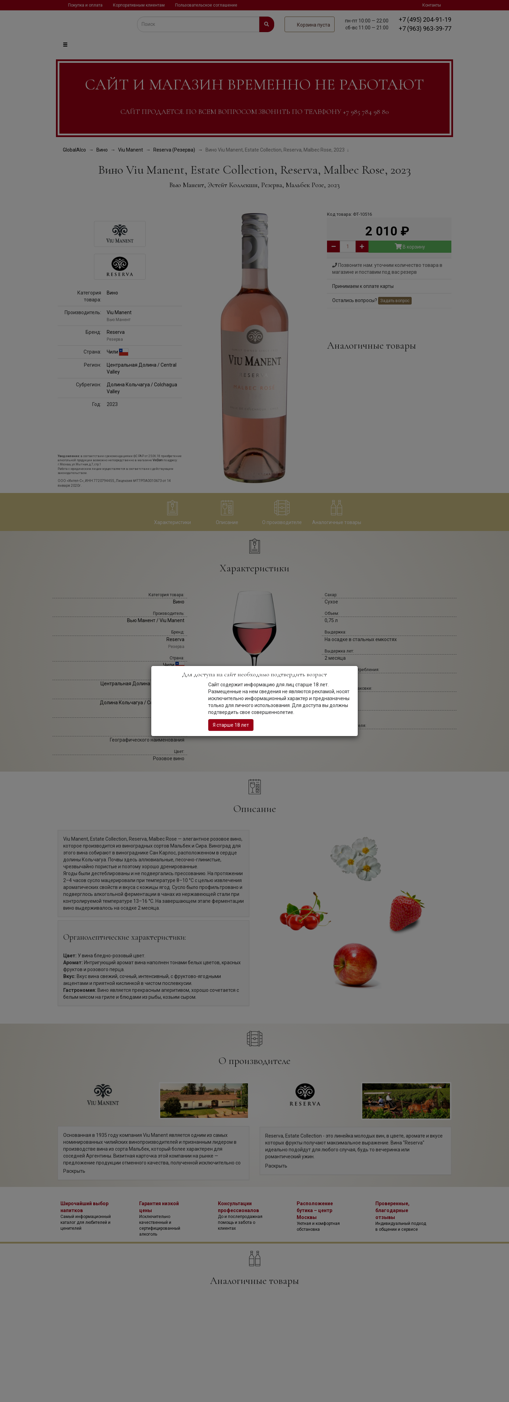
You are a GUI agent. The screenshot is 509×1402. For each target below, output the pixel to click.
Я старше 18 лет (231, 725)
